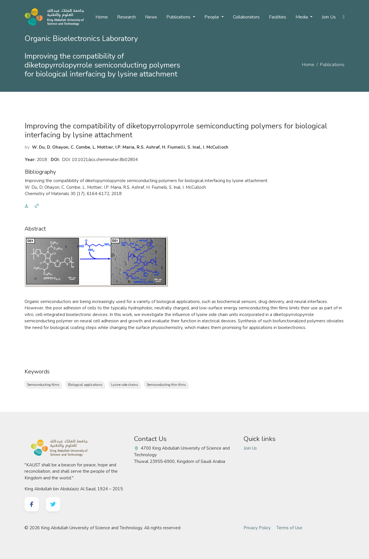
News (151, 17)
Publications (179, 17)
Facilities (277, 17)
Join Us (329, 17)
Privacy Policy (257, 528)
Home (101, 17)
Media (302, 17)
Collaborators (246, 17)
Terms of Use (289, 528)
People (212, 17)
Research (126, 17)
